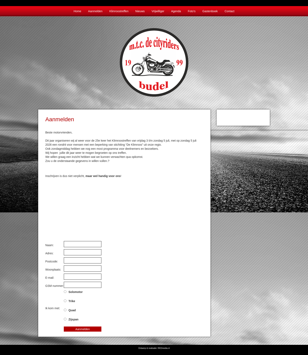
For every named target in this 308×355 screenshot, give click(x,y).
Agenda (176, 11)
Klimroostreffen (118, 11)
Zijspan (73, 319)
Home (77, 11)
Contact (229, 11)
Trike (71, 301)
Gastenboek (210, 11)
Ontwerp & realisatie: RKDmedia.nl (154, 348)
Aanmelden (95, 11)
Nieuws (140, 11)
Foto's (191, 11)
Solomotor (75, 292)
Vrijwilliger (158, 11)
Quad (72, 310)
